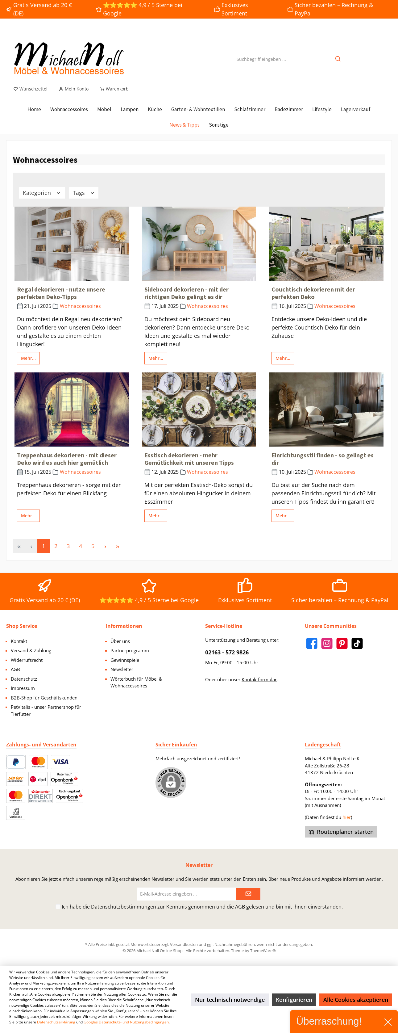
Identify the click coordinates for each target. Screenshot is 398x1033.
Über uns (120, 641)
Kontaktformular (259, 679)
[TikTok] (357, 643)
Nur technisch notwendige (230, 999)
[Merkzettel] (30, 88)
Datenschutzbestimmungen (123, 906)
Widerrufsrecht (27, 660)
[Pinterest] (342, 643)
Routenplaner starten (341, 831)
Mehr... (28, 358)
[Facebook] (312, 643)
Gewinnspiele (124, 660)
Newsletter (121, 669)
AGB (15, 669)
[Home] (34, 109)
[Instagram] (327, 643)
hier (346, 817)
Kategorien (42, 192)
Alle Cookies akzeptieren (355, 999)
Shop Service (21, 626)
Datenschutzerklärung (56, 1022)
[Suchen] (338, 59)
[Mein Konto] (74, 88)
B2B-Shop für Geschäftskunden (44, 698)
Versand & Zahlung (31, 650)
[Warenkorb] (112, 88)
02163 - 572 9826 (227, 652)
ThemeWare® (263, 950)
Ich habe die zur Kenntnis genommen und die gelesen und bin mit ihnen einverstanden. (202, 906)
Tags (84, 192)
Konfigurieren (294, 999)
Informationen (124, 626)
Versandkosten (184, 944)
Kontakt (19, 641)
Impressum (23, 688)
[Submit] (248, 894)
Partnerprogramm (129, 650)
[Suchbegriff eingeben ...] (261, 59)
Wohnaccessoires (80, 306)
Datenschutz (24, 679)
